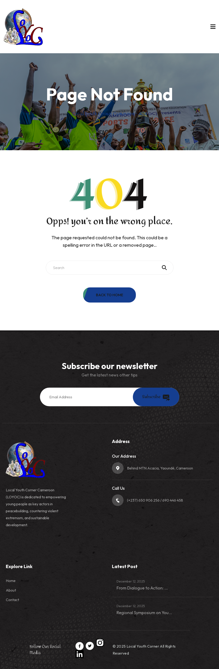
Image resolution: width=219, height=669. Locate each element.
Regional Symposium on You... (144, 612)
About (11, 590)
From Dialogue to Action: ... (142, 588)
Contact (12, 599)
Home (11, 580)
